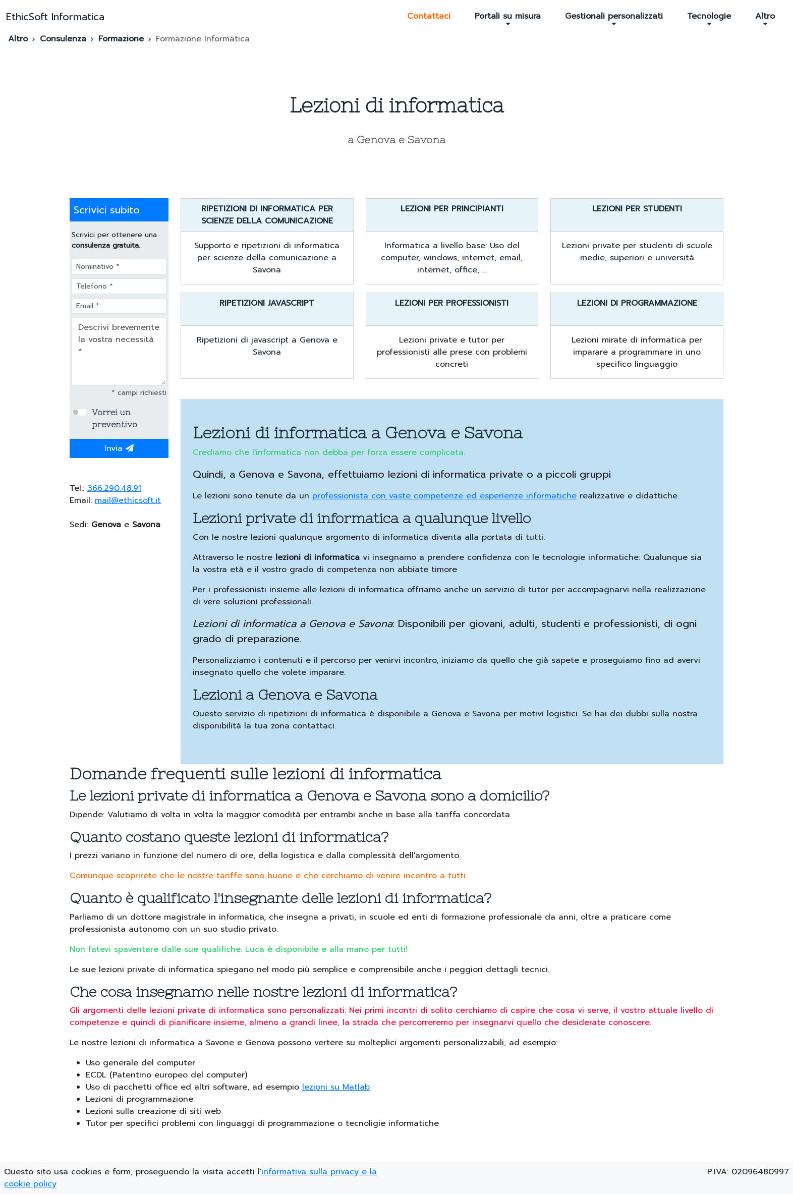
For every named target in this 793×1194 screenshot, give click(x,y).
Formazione (121, 39)
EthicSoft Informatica (55, 16)
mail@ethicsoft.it (128, 500)
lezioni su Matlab (336, 1087)
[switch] (80, 412)
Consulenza (63, 39)
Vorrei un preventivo (114, 418)
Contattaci (428, 16)
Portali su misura (508, 19)
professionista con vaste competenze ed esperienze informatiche (444, 496)
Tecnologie (709, 19)
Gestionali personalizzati (614, 19)
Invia (119, 448)
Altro (765, 19)
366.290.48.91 (114, 488)
